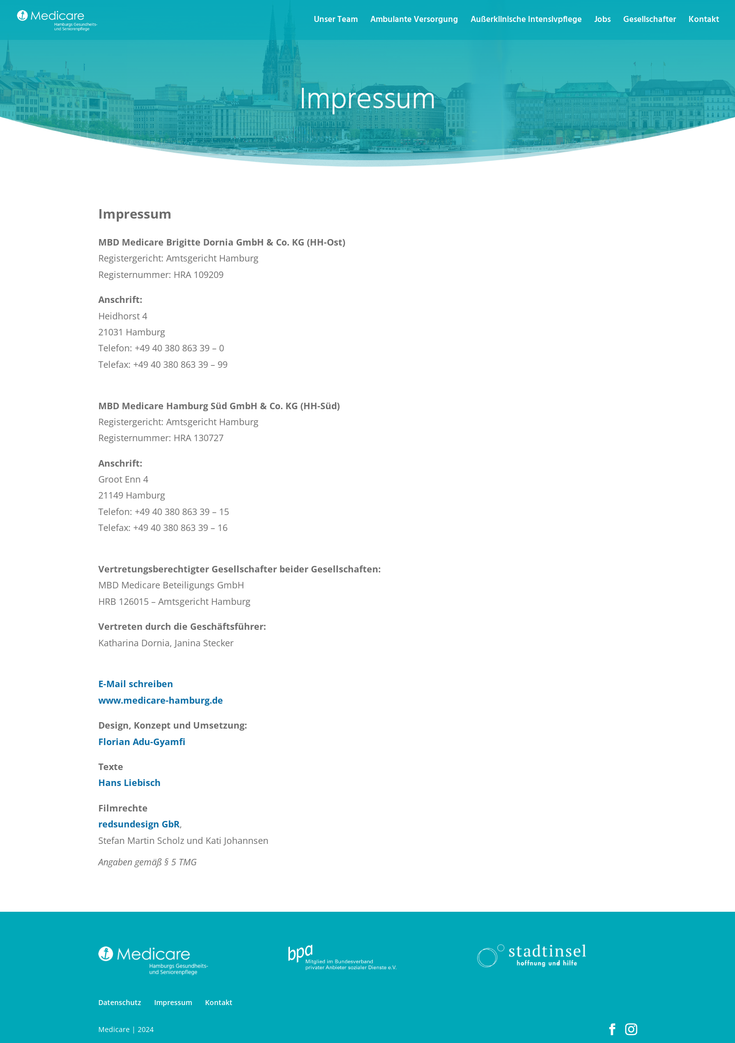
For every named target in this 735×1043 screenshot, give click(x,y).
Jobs (602, 21)
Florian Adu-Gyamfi (141, 742)
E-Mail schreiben (135, 684)
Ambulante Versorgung (414, 21)
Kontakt (704, 21)
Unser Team (336, 21)
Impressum (173, 1002)
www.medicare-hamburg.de (160, 700)
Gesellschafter (649, 21)
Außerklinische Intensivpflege (526, 21)
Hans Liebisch (129, 782)
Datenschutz (119, 1002)
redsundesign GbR (139, 824)
